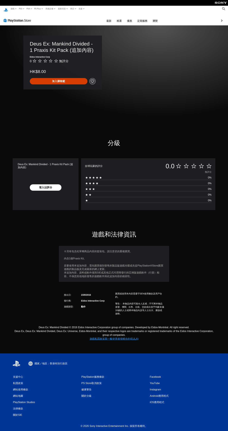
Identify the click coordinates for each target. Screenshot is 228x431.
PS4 (28, 8)
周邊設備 (49, 8)
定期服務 (124, 17)
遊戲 (13, 8)
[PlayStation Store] (18, 17)
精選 (100, 17)
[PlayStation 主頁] (6, 9)
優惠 (111, 17)
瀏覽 (136, 17)
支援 (80, 8)
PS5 (20, 8)
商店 (72, 8)
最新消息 (62, 8)
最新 (90, 17)
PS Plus (37, 8)
